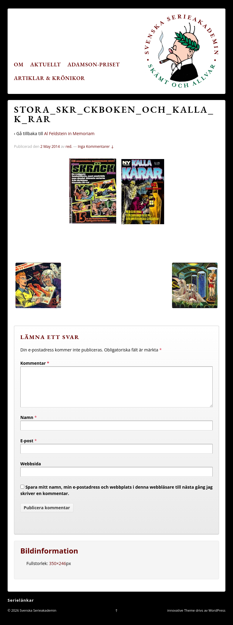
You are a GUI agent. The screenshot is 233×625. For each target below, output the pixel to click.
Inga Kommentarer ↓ (96, 146)
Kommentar (34, 363)
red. (69, 146)
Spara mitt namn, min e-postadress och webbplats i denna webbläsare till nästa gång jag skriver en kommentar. (116, 497)
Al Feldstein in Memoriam (69, 133)
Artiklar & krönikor (49, 78)
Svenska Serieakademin (37, 617)
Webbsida (30, 471)
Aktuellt (45, 64)
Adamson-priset (93, 64)
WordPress (216, 617)
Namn (26, 424)
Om (19, 64)
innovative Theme (181, 617)
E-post (26, 448)
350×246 (57, 570)
